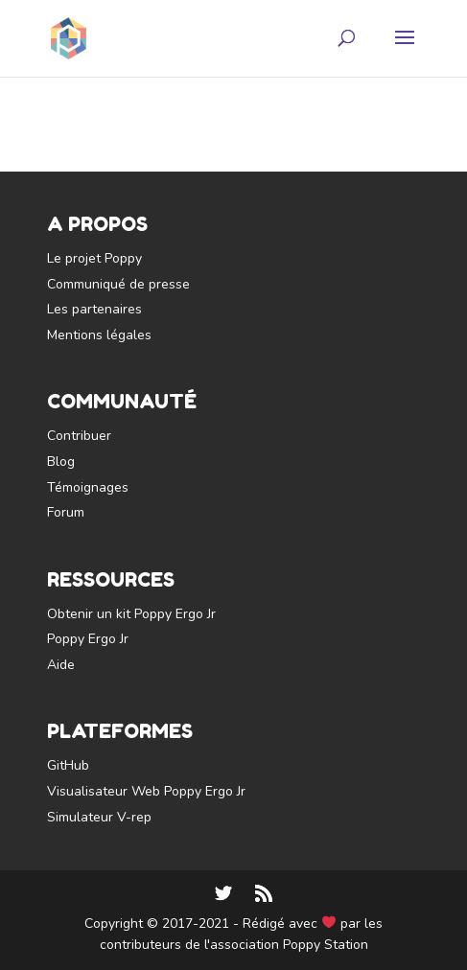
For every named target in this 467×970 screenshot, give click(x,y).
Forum (65, 512)
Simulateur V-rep (99, 817)
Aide (61, 665)
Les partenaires (94, 309)
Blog (61, 461)
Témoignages (87, 487)
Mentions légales (99, 335)
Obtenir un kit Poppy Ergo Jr (131, 614)
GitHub (68, 765)
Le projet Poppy (94, 258)
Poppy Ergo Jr (87, 639)
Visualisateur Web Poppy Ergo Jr (146, 791)
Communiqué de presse (118, 284)
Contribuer (79, 436)
